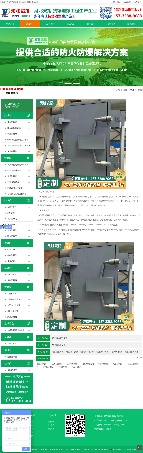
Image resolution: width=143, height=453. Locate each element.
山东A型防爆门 (62, 367)
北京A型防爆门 (42, 364)
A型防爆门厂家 (58, 352)
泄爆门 (8, 242)
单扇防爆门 (12, 219)
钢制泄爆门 (12, 255)
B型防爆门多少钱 (58, 345)
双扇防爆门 (12, 225)
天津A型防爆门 (73, 364)
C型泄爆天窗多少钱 (59, 338)
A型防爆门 (11, 207)
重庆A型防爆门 (88, 364)
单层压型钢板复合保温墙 (17, 165)
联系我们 (131, 24)
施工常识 (71, 24)
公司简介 (91, 24)
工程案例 (50, 24)
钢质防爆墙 (12, 134)
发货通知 (50, 422)
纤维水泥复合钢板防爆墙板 (18, 146)
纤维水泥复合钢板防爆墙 (17, 140)
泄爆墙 (8, 158)
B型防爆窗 (11, 274)
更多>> (139, 358)
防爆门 (140, 90)
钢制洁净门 (12, 370)
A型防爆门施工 (116, 352)
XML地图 (127, 2)
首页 (126, 90)
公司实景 (111, 24)
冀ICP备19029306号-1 (99, 450)
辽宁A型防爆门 (77, 367)
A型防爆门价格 (102, 352)
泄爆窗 (8, 287)
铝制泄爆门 (12, 249)
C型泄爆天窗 (12, 311)
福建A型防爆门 (118, 364)
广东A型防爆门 (103, 364)
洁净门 (8, 363)
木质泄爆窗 (12, 317)
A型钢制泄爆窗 (13, 299)
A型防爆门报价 (72, 352)
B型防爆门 (11, 213)
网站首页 (10, 24)
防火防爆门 (12, 236)
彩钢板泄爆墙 (13, 182)
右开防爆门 (12, 230)
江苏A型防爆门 (47, 367)
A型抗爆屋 (11, 343)
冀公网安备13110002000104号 (124, 450)
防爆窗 (8, 267)
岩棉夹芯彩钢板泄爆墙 (16, 194)
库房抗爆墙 (12, 151)
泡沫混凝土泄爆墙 (15, 188)
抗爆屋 (8, 336)
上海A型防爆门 (57, 364)
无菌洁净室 (12, 357)
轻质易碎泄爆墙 (14, 170)
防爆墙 (8, 115)
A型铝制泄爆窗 (13, 305)
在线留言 (137, 2)
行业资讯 (50, 425)
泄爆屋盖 (9, 323)
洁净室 (8, 350)
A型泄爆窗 (11, 294)
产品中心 (30, 24)
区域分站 (116, 2)
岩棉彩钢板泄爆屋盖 (16, 330)
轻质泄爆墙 (12, 176)
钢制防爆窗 (12, 280)
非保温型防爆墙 (14, 128)
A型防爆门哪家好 (87, 352)
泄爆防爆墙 (12, 122)
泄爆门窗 (11, 261)
